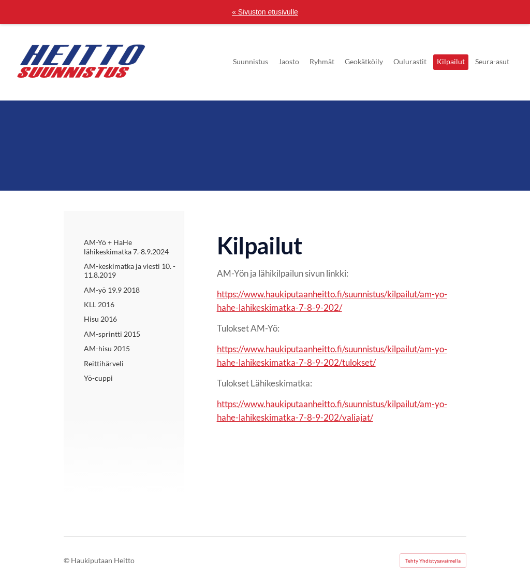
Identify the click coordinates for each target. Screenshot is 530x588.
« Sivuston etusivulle (265, 12)
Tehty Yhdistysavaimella (433, 560)
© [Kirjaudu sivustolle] (67, 560)
